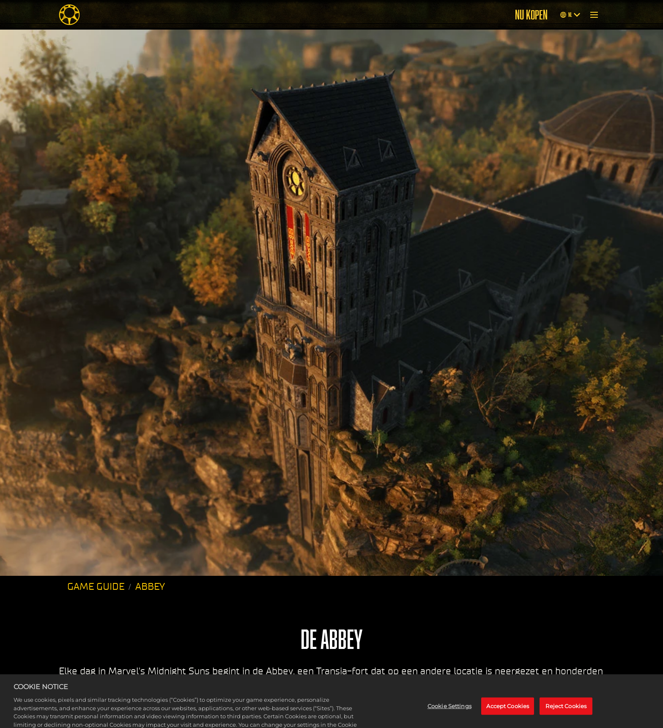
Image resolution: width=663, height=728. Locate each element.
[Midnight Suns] (69, 14)
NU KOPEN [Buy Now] (531, 14)
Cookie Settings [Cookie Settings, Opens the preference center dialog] (449, 715)
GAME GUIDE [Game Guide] (95, 586)
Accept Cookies (507, 715)
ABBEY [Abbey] (150, 586)
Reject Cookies (565, 715)
